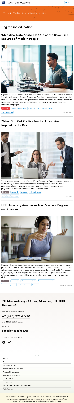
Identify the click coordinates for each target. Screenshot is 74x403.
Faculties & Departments (11, 372)
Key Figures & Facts (9, 365)
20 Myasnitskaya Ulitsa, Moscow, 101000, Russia (34, 303)
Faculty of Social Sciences (19, 3)
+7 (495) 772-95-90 (16, 316)
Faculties (17, 13)
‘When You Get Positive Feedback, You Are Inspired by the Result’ (30, 123)
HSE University (7, 13)
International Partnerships (11, 375)
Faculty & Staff (8, 379)
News (44, 13)
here (18, 398)
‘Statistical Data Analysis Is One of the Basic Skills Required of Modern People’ (34, 37)
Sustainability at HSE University (13, 369)
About (6, 358)
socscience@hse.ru (15, 330)
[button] (32, 356)
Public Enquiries (8, 389)
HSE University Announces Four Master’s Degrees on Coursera (34, 207)
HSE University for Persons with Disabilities (17, 386)
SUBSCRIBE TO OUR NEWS (12, 338)
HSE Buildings (7, 382)
